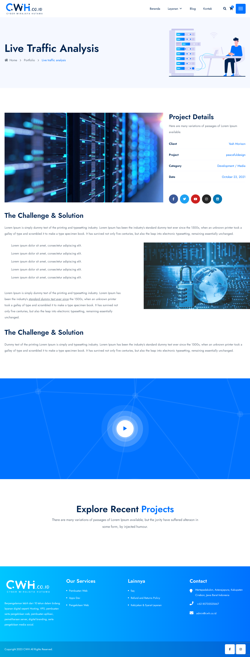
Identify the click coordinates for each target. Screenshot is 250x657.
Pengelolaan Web (79, 605)
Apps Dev (74, 598)
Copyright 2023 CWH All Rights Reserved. (29, 649)
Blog (193, 8)
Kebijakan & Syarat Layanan (146, 605)
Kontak (207, 8)
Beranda (155, 8)
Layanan (175, 9)
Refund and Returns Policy (145, 598)
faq (132, 591)
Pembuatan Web (78, 591)
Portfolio (29, 60)
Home (11, 60)
